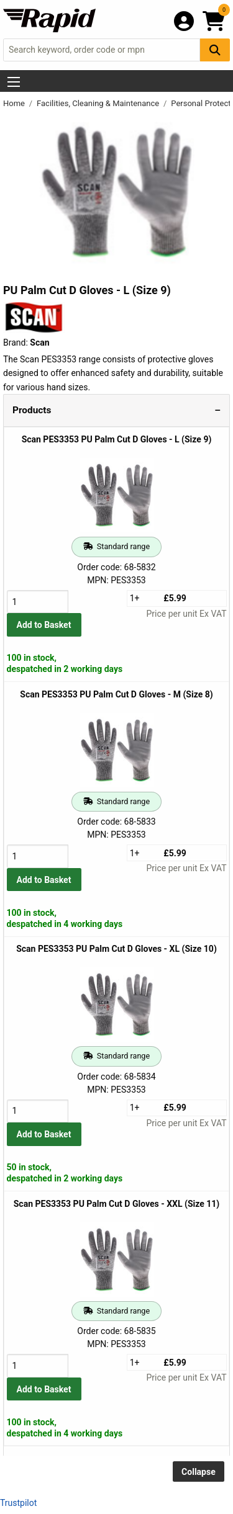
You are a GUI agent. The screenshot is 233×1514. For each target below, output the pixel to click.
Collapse (198, 1472)
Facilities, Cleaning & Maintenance (99, 103)
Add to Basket (44, 625)
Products (31, 410)
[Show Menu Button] (13, 82)
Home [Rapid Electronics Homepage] (15, 103)
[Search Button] (215, 49)
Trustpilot (18, 1503)
